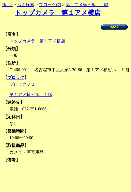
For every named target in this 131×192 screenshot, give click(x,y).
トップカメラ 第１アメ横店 (57, 12)
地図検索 (25, 4)
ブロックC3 (50, 4)
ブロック (15, 77)
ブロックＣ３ (22, 84)
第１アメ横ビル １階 (87, 4)
